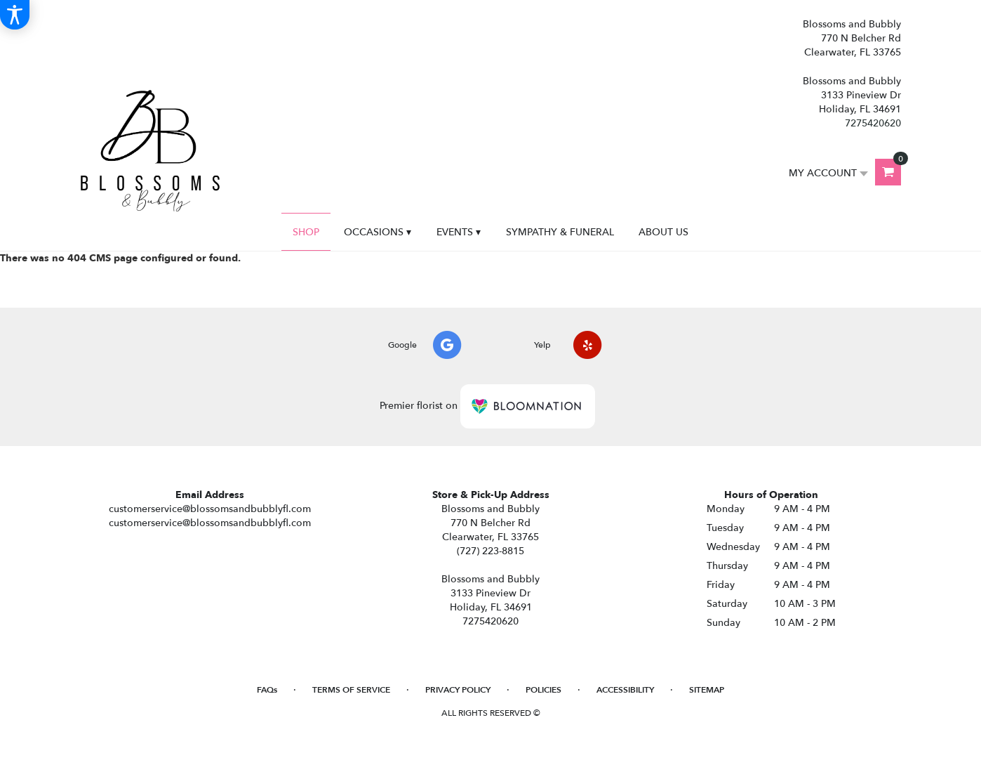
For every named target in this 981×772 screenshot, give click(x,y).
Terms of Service (351, 689)
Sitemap (706, 689)
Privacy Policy (457, 689)
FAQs (267, 689)
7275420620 (873, 123)
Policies (543, 689)
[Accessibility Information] (14, 15)
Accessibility (625, 689)
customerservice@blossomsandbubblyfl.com (210, 509)
